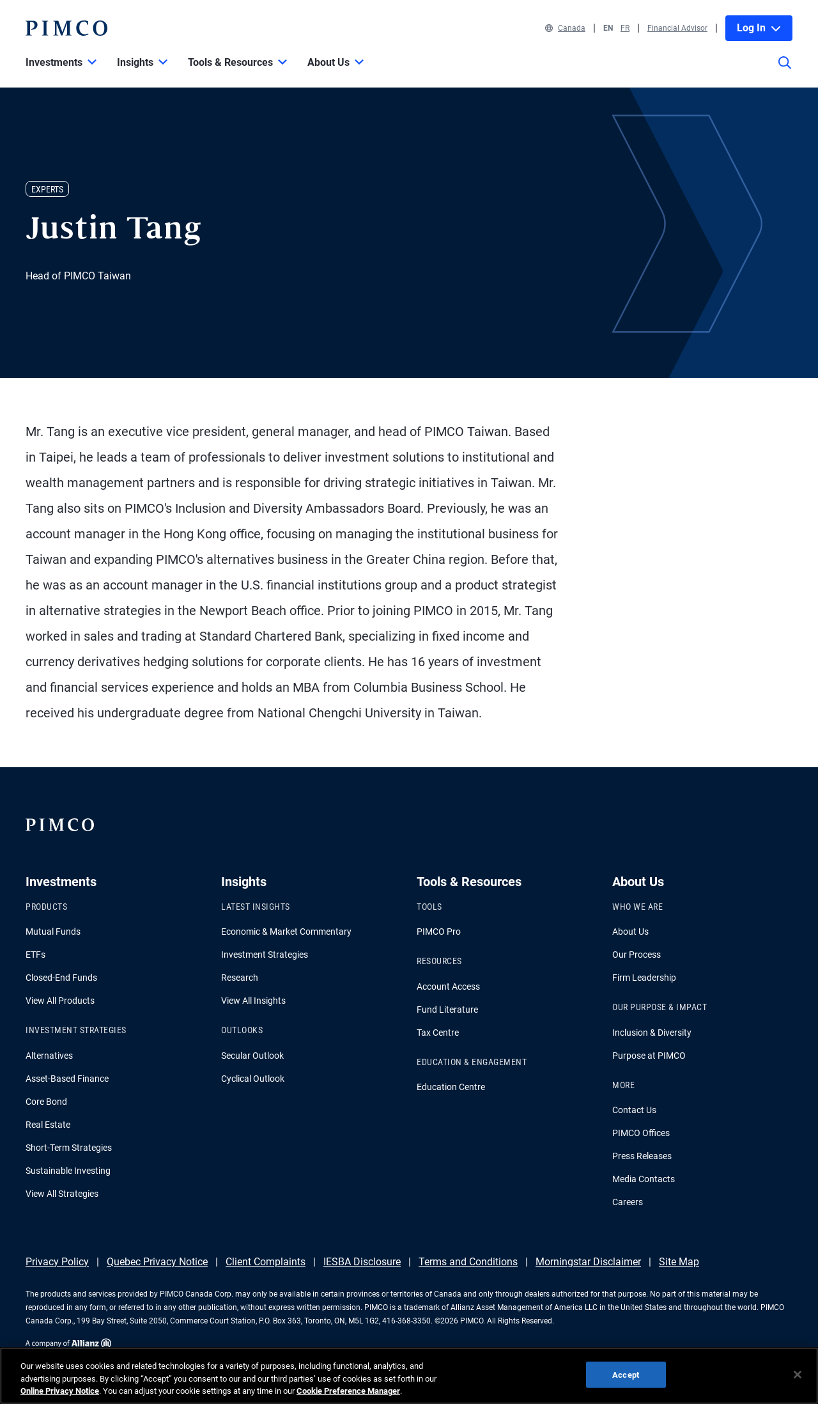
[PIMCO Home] (66, 28)
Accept (625, 1374)
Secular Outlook (252, 1055)
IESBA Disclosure (362, 1262)
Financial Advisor (677, 28)
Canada (565, 28)
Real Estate (48, 1124)
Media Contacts (643, 1179)
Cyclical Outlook (252, 1078)
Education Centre (451, 1087)
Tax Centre (438, 1032)
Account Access (448, 986)
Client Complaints (265, 1262)
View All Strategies (62, 1194)
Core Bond (46, 1101)
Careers (627, 1202)
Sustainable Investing (68, 1171)
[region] (409, 1375)
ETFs (35, 954)
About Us (630, 931)
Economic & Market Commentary (286, 931)
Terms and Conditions (468, 1262)
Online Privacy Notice (59, 1391)
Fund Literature (447, 1009)
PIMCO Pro (439, 931)
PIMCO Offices (641, 1133)
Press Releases (642, 1156)
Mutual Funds (53, 931)
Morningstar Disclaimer (588, 1262)
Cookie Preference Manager (348, 1391)
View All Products (60, 1000)
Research (239, 977)
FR (625, 28)
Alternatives (49, 1055)
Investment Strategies (264, 954)
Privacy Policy (57, 1262)
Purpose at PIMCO (649, 1055)
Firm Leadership (644, 977)
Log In (759, 28)
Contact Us (634, 1110)
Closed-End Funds (61, 977)
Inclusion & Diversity (651, 1032)
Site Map (679, 1262)
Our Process (636, 954)
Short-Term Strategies (69, 1148)
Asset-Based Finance (67, 1078)
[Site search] (784, 71)
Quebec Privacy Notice (157, 1262)
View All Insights (253, 1000)
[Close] (797, 1375)
